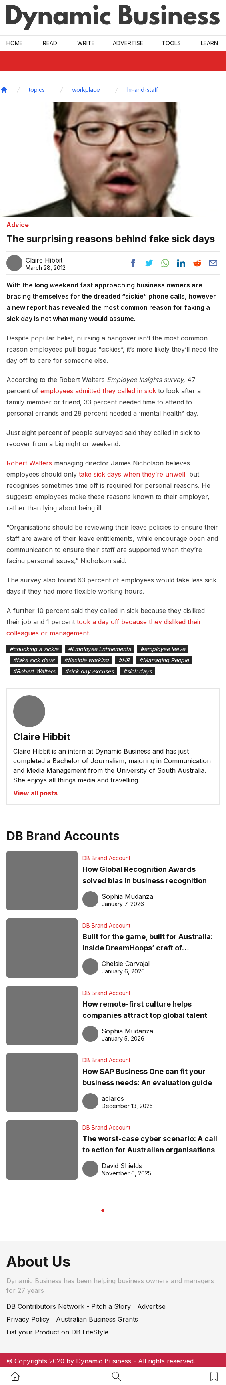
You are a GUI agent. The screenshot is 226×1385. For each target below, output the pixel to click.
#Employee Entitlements (99, 648)
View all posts (35, 793)
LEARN (209, 43)
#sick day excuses (89, 671)
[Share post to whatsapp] (165, 263)
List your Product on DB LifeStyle (57, 1332)
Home (14, 43)
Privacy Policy (28, 1319)
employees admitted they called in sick (98, 391)
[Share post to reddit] (197, 263)
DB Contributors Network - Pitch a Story (68, 1306)
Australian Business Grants (97, 1319)
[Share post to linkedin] (181, 263)
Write (86, 43)
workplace (86, 89)
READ (50, 43)
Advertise (128, 43)
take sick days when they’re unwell (132, 474)
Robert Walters (29, 463)
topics (37, 89)
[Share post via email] (213, 263)
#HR (124, 660)
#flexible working (86, 660)
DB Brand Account (106, 858)
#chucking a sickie (34, 648)
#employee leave (162, 648)
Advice (17, 225)
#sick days (137, 671)
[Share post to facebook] (133, 263)
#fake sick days (33, 660)
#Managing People (164, 660)
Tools (171, 43)
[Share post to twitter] (149, 263)
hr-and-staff (142, 89)
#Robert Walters (34, 671)
